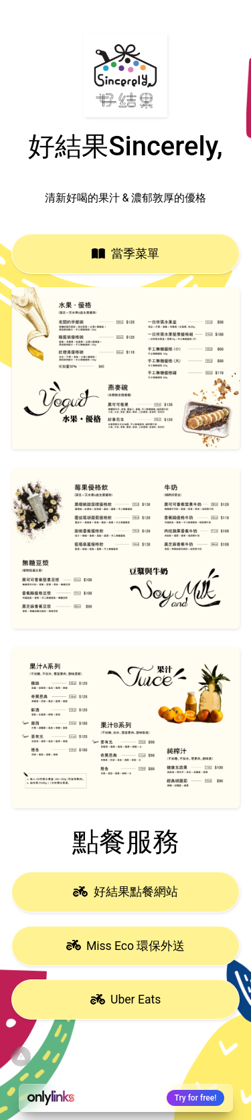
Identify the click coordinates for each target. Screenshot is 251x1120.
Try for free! (196, 1098)
